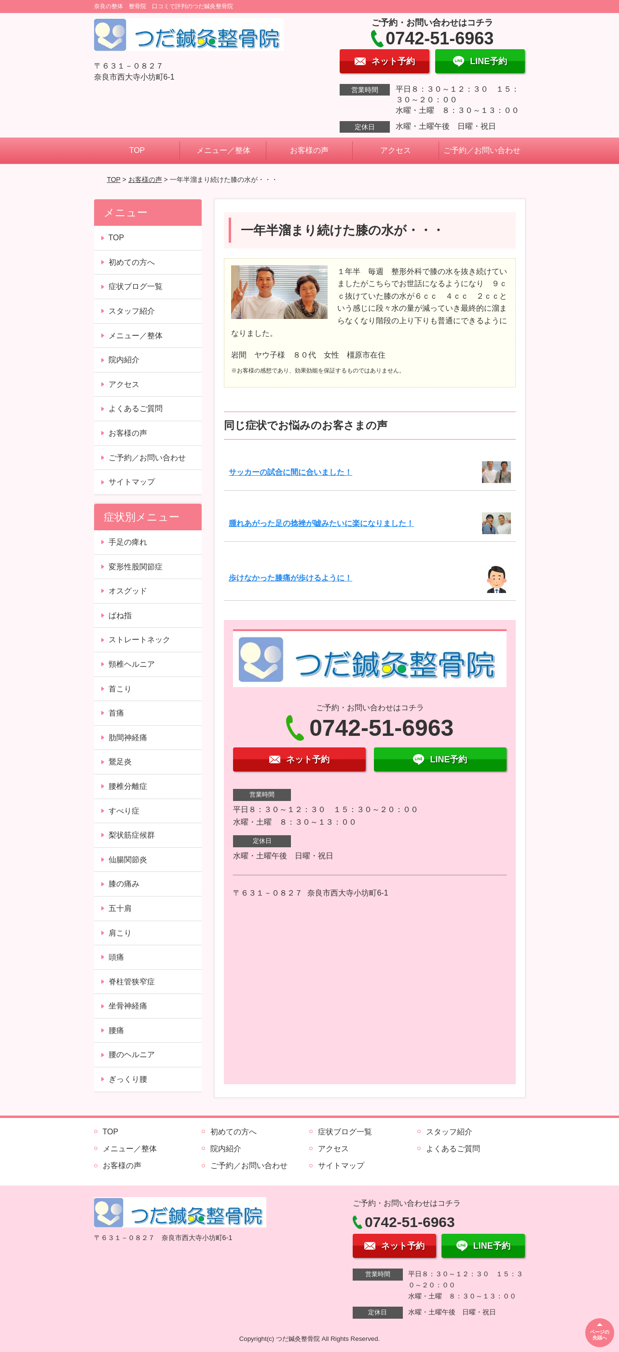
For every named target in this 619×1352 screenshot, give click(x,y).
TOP (137, 150)
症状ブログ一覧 (136, 286)
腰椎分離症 (128, 786)
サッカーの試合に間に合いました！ (290, 472)
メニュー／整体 (223, 150)
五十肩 (120, 908)
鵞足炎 (120, 762)
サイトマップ (132, 482)
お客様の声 (309, 150)
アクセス (395, 150)
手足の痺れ (128, 542)
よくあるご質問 (136, 408)
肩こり (120, 933)
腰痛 (116, 1030)
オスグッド (128, 591)
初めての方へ (132, 262)
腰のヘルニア (132, 1054)
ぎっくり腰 (128, 1079)
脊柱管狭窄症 (132, 982)
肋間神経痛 (128, 737)
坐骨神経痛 (128, 1006)
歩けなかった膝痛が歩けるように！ (290, 578)
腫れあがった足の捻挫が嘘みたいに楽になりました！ (321, 523)
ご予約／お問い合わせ (482, 150)
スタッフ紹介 (132, 311)
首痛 (116, 713)
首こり (120, 689)
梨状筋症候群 (132, 835)
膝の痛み (124, 884)
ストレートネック (139, 639)
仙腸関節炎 (128, 859)
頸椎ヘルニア (132, 664)
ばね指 (120, 615)
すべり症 (124, 811)
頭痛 (116, 957)
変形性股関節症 (136, 567)
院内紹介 (124, 360)
